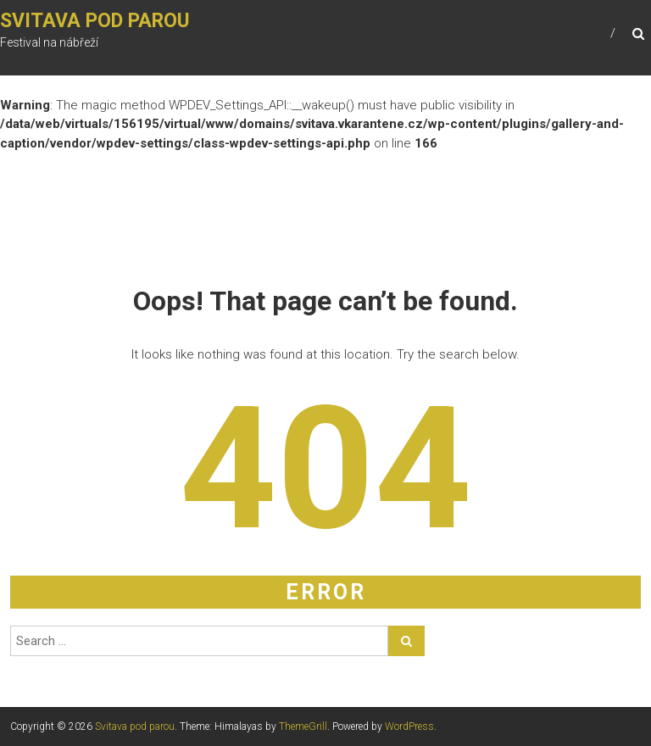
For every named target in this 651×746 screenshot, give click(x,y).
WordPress (409, 726)
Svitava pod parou (95, 20)
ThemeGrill (303, 726)
